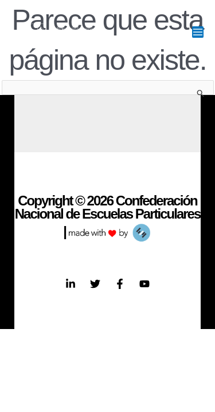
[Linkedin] (70, 284)
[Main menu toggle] (198, 32)
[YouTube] (144, 284)
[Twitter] (95, 284)
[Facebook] (120, 284)
